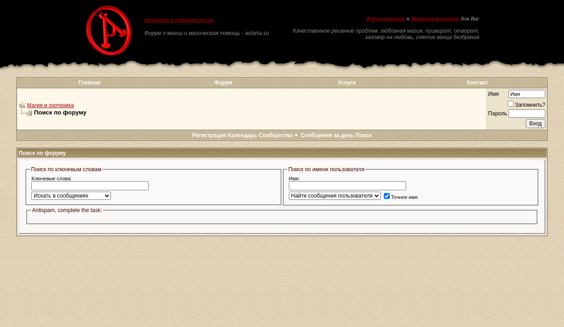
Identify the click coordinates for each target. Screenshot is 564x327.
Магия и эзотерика (50, 105)
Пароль (497, 113)
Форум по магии (385, 18)
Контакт (477, 82)
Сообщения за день (327, 135)
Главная (89, 82)
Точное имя (401, 197)
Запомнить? (526, 105)
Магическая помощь (435, 18)
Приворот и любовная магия (179, 20)
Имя (493, 94)
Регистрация (209, 135)
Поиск (364, 135)
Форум (223, 82)
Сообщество (279, 135)
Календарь (242, 135)
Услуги (346, 82)
